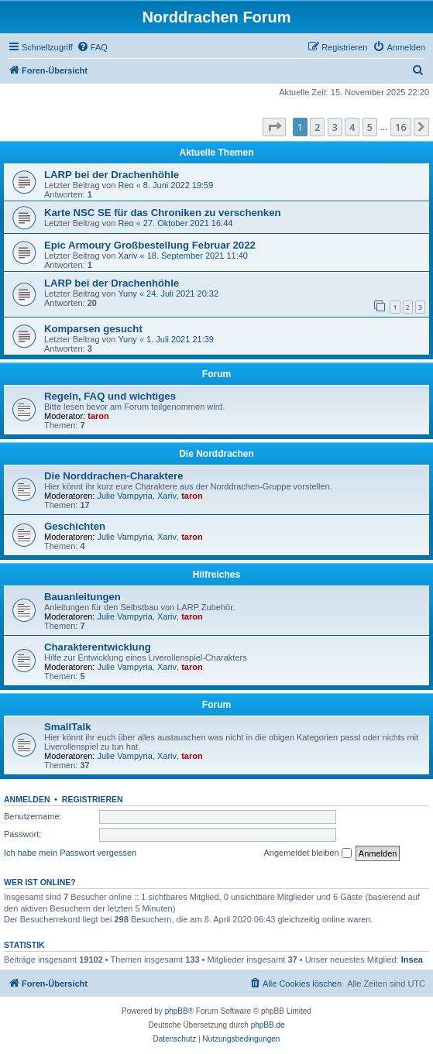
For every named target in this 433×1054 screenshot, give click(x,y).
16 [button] (401, 127)
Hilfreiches (216, 574)
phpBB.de (268, 1025)
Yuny (127, 293)
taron (98, 416)
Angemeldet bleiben (307, 853)
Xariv (127, 255)
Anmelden (27, 799)
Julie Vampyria (125, 495)
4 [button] (352, 127)
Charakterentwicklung (97, 647)
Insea (412, 959)
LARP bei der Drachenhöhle (111, 174)
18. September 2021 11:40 (197, 255)
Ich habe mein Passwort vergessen (70, 852)
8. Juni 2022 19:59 (178, 185)
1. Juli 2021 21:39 (180, 339)
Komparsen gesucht (93, 329)
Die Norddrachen (216, 453)
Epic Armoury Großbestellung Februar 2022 (150, 245)
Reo (125, 185)
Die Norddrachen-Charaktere (114, 476)
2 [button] (317, 127)
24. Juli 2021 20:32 (182, 293)
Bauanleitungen (82, 597)
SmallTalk (67, 727)
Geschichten (74, 526)
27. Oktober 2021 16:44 (188, 223)
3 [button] (335, 127)
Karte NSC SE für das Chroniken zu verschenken (162, 212)
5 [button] (370, 127)
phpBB (176, 1011)
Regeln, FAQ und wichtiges (110, 396)
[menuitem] (92, 47)
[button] (274, 127)
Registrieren (92, 799)
